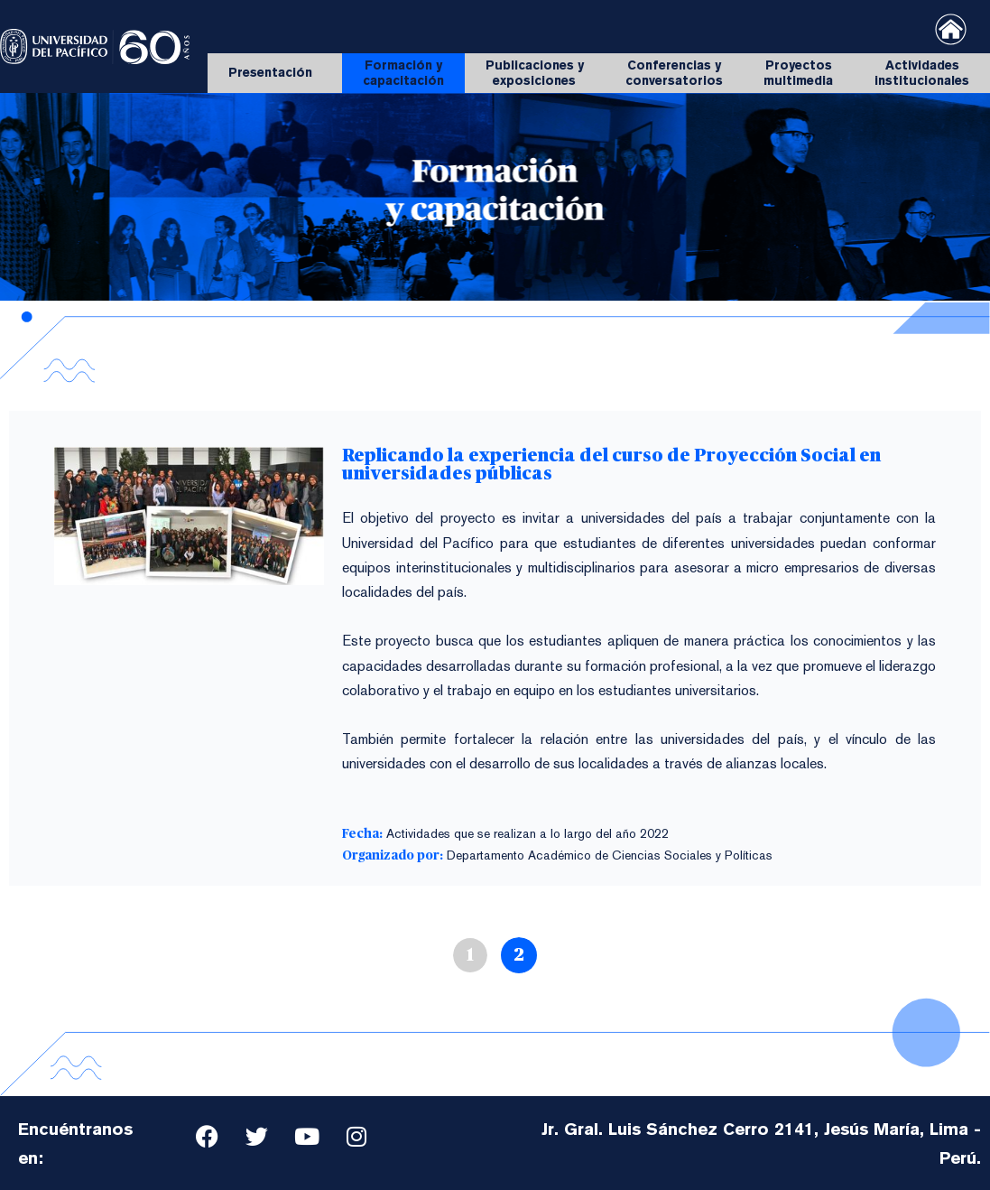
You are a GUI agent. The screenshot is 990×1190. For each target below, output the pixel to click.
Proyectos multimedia (798, 73)
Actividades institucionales (921, 73)
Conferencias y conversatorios (674, 73)
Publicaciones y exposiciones (535, 73)
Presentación (274, 73)
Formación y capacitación (403, 73)
